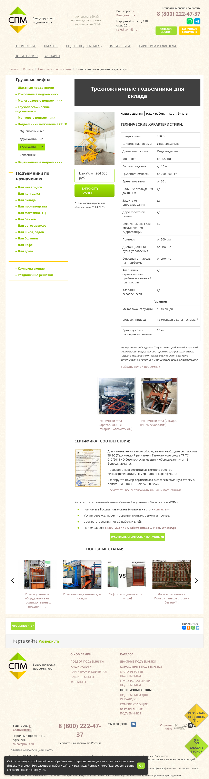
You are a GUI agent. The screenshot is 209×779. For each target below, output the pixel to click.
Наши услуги (81, 666)
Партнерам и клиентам (88, 672)
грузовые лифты (51, 755)
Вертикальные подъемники (131, 711)
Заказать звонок (166, 30)
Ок (141, 765)
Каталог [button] (52, 46)
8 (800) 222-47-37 (178, 13)
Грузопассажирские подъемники (136, 683)
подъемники (70, 755)
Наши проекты (26, 56)
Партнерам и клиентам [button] (159, 46)
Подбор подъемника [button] (84, 46)
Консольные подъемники (141, 666)
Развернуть (49, 641)
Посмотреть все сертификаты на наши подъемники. (145, 490)
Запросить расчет (90, 190)
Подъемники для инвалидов (134, 697)
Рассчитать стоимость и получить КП (137, 537)
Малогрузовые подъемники (131, 674)
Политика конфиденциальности (31, 750)
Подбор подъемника (87, 661)
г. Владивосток (125, 13)
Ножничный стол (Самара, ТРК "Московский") (158, 423)
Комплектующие (134, 704)
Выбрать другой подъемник (140, 367)
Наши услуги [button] (121, 46)
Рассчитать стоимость (190, 30)
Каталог (126, 654)
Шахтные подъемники (138, 661)
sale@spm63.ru (127, 29)
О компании (80, 654)
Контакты (52, 56)
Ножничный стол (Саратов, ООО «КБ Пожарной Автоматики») (115, 425)
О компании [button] (26, 46)
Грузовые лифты (33, 79)
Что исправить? (23, 626)
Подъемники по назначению (32, 176)
